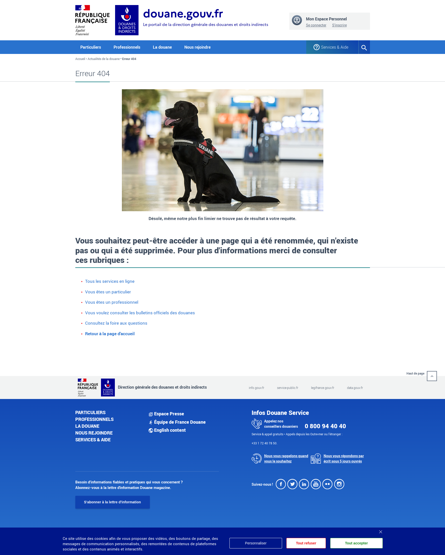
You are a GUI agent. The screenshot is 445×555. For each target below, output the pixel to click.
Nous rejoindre (197, 47)
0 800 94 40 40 (325, 426)
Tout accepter (356, 543)
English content (167, 430)
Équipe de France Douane (177, 422)
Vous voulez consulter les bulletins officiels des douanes (140, 313)
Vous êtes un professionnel (111, 302)
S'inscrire (339, 25)
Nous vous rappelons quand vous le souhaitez (286, 458)
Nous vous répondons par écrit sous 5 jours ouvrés (344, 458)
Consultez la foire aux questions (116, 323)
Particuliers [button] (90, 47)
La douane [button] (162, 47)
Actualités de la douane (104, 59)
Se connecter (316, 25)
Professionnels (94, 419)
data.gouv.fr (355, 388)
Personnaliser (255, 543)
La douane (87, 426)
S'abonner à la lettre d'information (112, 502)
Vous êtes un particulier (108, 292)
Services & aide (93, 440)
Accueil (80, 59)
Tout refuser (306, 543)
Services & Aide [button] (334, 47)
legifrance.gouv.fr (322, 388)
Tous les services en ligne (109, 281)
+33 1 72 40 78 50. (264, 443)
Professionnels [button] (127, 47)
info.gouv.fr (256, 388)
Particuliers (90, 412)
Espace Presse (166, 414)
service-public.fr (287, 388)
